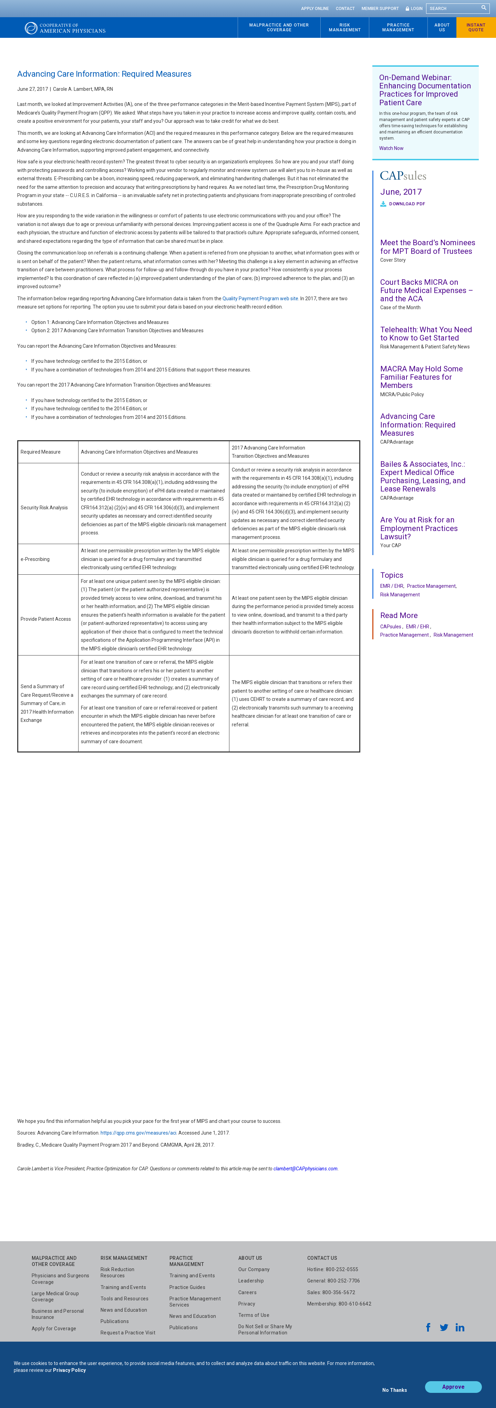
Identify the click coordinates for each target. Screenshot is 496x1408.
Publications (115, 1321)
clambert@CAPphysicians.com (305, 1168)
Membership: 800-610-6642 (339, 1304)
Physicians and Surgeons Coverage (61, 1279)
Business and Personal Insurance (58, 1314)
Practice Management (431, 586)
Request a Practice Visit (128, 1332)
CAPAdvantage (397, 442)
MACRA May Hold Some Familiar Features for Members (421, 377)
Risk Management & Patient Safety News (425, 346)
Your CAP (390, 545)
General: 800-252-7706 (333, 1281)
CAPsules (390, 626)
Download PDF (406, 203)
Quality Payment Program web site (259, 298)
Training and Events (123, 1287)
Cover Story (393, 260)
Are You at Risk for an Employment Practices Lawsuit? (419, 528)
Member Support (380, 8)
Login (417, 8)
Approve (453, 1393)
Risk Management (400, 594)
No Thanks (394, 1393)
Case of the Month (400, 307)
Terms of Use (253, 1315)
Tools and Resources (124, 1298)
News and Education (124, 1310)
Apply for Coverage (54, 1328)
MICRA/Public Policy (402, 394)
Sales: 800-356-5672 (331, 1292)
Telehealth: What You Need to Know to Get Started (426, 333)
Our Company (254, 1269)
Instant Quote (476, 27)
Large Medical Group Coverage (55, 1296)
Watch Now (391, 148)
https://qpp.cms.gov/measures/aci (138, 1133)
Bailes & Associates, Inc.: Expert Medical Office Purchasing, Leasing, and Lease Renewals (423, 477)
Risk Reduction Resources (118, 1272)
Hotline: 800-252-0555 (333, 1269)
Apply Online (315, 8)
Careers (247, 1292)
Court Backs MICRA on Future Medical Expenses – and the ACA (426, 290)
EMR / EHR (391, 586)
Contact (345, 8)
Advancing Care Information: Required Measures (418, 424)
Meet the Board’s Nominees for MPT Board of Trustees (427, 246)
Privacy (246, 1304)
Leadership (251, 1281)
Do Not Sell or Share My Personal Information (265, 1329)
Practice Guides (187, 1287)
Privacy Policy (69, 1376)
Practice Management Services (195, 1302)
